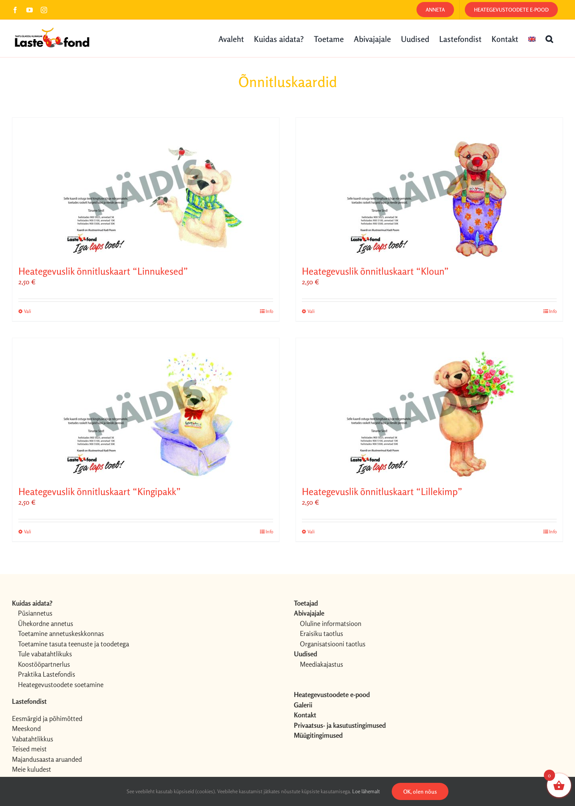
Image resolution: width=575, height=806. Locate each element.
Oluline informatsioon (330, 623)
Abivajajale (309, 613)
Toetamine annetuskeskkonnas (61, 633)
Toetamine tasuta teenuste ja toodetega (73, 644)
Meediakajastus (321, 664)
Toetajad (306, 603)
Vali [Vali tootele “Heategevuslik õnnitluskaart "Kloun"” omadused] (311, 311)
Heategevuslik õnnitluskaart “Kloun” (375, 271)
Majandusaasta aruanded (47, 759)
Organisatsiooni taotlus (332, 644)
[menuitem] (531, 38)
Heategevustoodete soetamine (60, 684)
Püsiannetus (35, 613)
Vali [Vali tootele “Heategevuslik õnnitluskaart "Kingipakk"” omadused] (27, 532)
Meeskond (26, 728)
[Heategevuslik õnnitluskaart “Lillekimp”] (429, 408)
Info (269, 311)
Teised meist (29, 749)
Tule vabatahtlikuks (45, 654)
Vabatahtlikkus (32, 739)
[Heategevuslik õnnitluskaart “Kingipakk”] (145, 408)
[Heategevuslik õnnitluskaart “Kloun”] (429, 188)
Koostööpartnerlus (44, 664)
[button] (549, 38)
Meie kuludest (31, 769)
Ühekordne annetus (45, 623)
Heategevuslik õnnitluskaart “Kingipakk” (99, 491)
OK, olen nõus (420, 791)
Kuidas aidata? (32, 603)
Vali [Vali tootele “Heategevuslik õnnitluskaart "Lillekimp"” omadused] (311, 532)
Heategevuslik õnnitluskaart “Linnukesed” (103, 271)
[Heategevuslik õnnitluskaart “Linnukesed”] (145, 188)
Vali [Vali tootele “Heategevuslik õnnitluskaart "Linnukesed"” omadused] (27, 311)
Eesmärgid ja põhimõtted (47, 718)
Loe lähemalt (366, 791)
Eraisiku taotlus (321, 633)
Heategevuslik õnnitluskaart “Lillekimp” (382, 491)
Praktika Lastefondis (46, 674)
